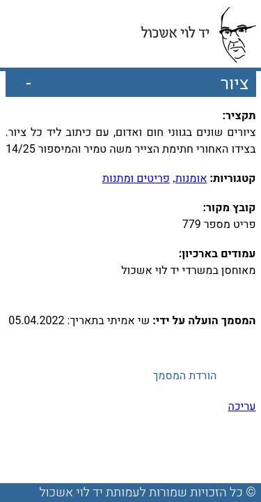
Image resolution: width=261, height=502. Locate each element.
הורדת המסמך (184, 375)
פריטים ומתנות (136, 178)
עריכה (242, 406)
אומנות (191, 178)
